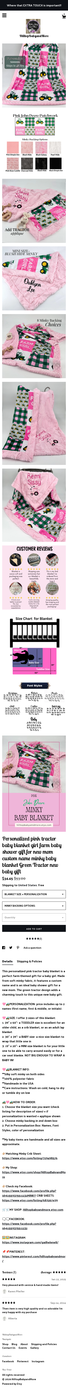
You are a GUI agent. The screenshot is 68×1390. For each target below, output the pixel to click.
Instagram (38, 1361)
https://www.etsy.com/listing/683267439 (30, 1200)
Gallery (34, 1347)
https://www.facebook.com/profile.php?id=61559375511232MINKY (29, 1193)
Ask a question (32, 947)
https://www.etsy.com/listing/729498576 (29, 1158)
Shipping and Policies (44, 1344)
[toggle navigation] (4, 15)
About (24, 1344)
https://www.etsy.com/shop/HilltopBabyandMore (34, 1174)
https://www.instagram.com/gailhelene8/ (30, 1242)
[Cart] (64, 17)
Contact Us (9, 1347)
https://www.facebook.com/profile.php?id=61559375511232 (29, 1226)
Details (7, 961)
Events (23, 1347)
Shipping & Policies (29, 961)
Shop (5, 1344)
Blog (15, 1344)
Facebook (8, 1361)
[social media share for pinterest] (18, 947)
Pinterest (23, 1361)
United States (27, 885)
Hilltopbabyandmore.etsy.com (43, 1209)
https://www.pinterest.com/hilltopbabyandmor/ (33, 1259)
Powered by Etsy (12, 1383)
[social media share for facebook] (4, 947)
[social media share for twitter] (11, 947)
